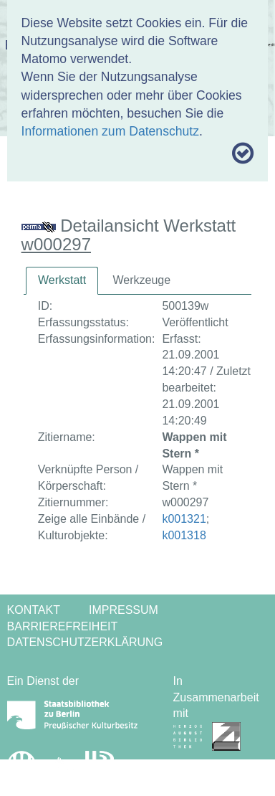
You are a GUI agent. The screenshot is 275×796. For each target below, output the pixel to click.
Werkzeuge (141, 280)
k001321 (184, 519)
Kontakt (33, 610)
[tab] (62, 281)
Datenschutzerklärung (85, 642)
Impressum (123, 610)
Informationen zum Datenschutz (110, 131)
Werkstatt (62, 280)
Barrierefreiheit (62, 626)
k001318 (184, 535)
